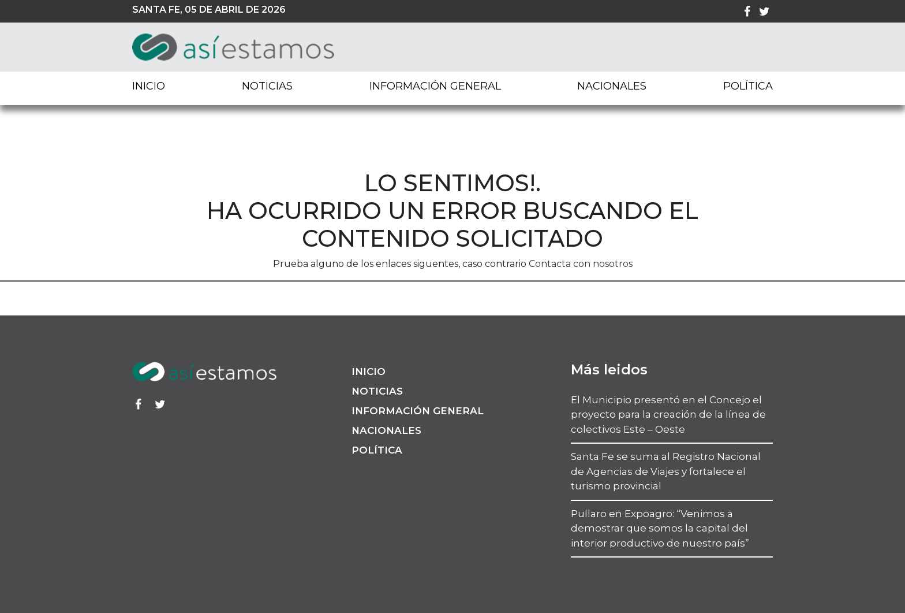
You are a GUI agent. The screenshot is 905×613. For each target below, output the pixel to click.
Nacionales (611, 86)
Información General (435, 86)
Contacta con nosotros (581, 263)
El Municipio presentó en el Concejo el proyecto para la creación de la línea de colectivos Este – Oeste (668, 414)
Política (748, 86)
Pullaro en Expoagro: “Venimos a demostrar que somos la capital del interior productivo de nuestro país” (660, 528)
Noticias (267, 86)
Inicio (148, 86)
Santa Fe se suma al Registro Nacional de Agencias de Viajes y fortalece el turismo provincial (666, 471)
